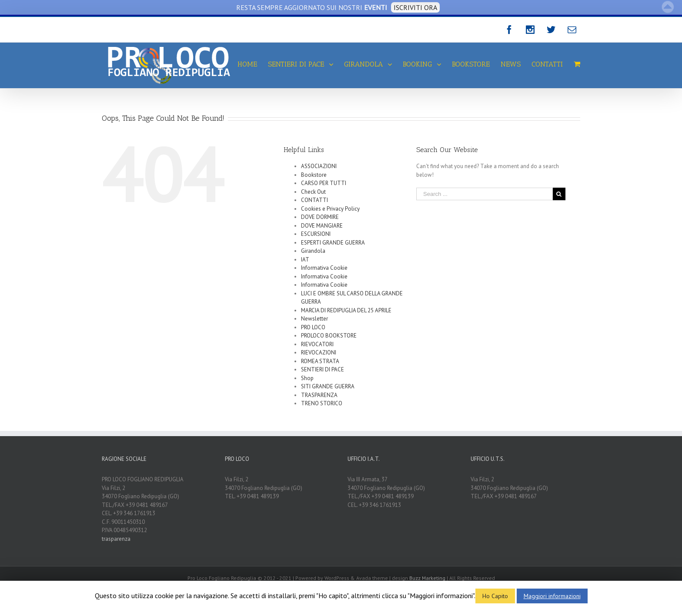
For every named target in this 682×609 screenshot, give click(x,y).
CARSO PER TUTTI (323, 183)
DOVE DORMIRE (320, 217)
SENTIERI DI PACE (322, 369)
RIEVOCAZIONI (318, 352)
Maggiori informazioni (552, 596)
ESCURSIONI (316, 234)
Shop (307, 378)
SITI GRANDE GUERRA (327, 386)
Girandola (313, 251)
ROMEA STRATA (320, 361)
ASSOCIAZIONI (319, 166)
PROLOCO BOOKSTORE (329, 335)
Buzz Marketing (427, 578)
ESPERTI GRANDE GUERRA (333, 242)
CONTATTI (314, 200)
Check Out (313, 191)
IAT (305, 259)
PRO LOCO (313, 327)
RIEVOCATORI (317, 344)
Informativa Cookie (324, 267)
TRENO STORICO (321, 403)
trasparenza (116, 539)
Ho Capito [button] (495, 596)
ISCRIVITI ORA (415, 7)
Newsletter (314, 318)
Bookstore (314, 175)
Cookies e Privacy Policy (330, 208)
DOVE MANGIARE (322, 225)
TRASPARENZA (319, 395)
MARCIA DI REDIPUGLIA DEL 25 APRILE (346, 310)
